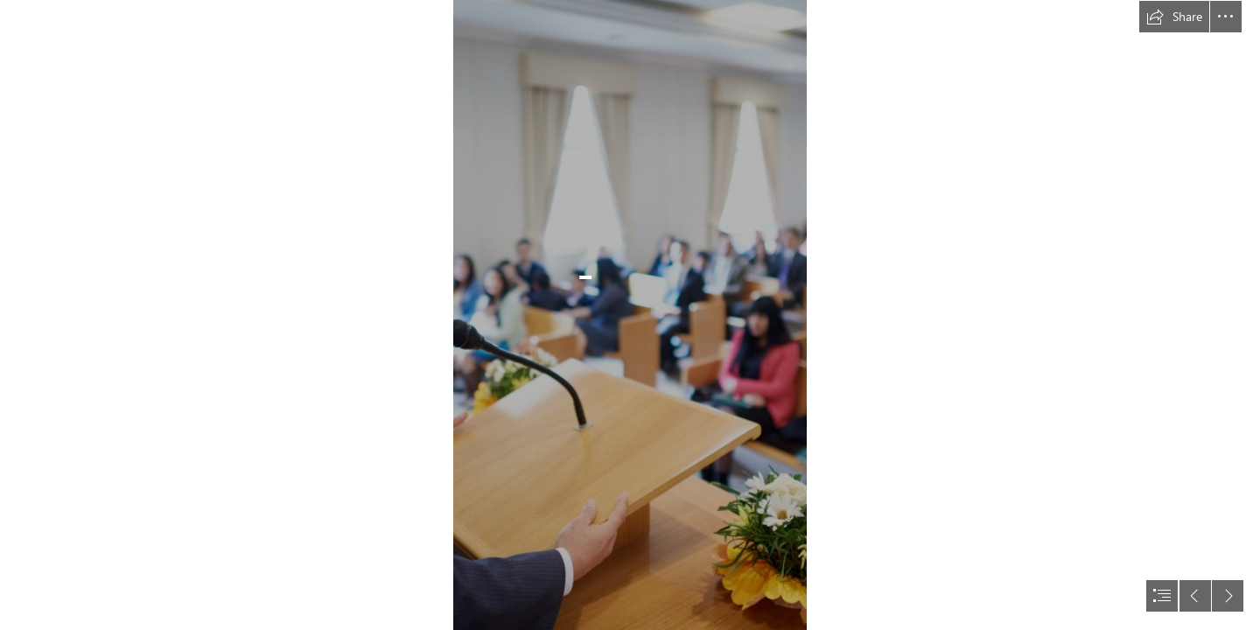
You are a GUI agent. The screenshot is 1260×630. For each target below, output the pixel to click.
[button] (1174, 16)
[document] (630, 315)
